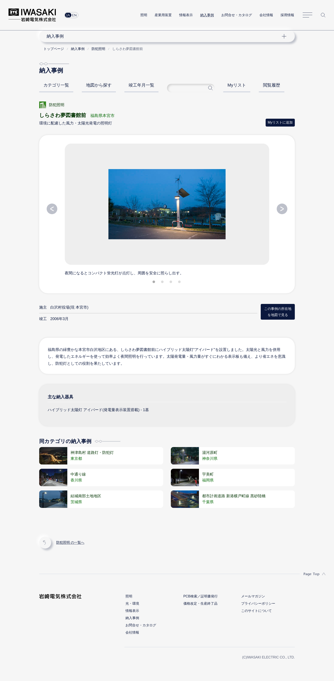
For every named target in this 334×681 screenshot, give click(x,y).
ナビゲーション (165, 36)
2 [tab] (162, 283)
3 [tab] (171, 283)
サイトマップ (307, 15)
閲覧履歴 (271, 85)
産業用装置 (163, 15)
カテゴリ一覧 (56, 85)
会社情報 (266, 15)
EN (74, 15)
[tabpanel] (167, 209)
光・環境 (132, 603)
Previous (52, 209)
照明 (143, 15)
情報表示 (186, 15)
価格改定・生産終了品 (200, 603)
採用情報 (287, 15)
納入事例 (207, 15)
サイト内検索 (323, 15)
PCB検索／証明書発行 (200, 596)
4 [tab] (180, 283)
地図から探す (99, 85)
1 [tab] (154, 283)
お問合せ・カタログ (236, 15)
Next (282, 209)
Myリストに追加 (280, 122)
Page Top (312, 574)
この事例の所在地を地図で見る (277, 312)
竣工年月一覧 (141, 85)
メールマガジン (253, 596)
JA (68, 15)
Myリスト (236, 85)
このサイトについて (256, 611)
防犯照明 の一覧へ (70, 542)
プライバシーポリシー (258, 603)
